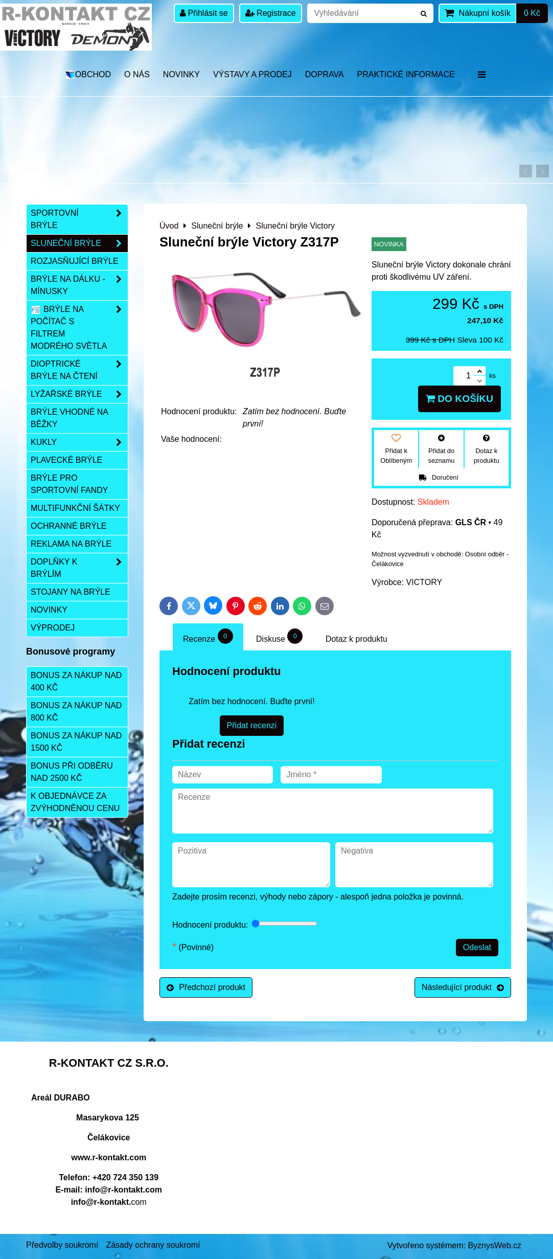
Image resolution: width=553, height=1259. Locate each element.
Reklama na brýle (71, 543)
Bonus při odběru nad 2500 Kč (72, 771)
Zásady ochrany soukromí (153, 1245)
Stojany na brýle (70, 592)
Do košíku (459, 398)
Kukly (79, 442)
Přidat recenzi (252, 725)
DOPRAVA (324, 74)
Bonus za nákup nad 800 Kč (76, 711)
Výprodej (53, 627)
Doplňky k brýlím (79, 568)
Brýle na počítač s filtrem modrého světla (79, 328)
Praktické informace (406, 74)
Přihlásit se (204, 13)
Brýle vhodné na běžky (69, 418)
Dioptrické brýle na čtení (79, 370)
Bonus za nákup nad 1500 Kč (76, 741)
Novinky (181, 74)
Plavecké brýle (66, 460)
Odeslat (477, 947)
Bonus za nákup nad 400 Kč (76, 681)
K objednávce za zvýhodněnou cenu (75, 802)
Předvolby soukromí (62, 1245)
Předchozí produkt (206, 987)
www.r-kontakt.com (108, 1157)
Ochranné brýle (68, 526)
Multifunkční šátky (75, 508)
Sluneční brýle (79, 243)
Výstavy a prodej (252, 74)
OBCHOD (87, 74)
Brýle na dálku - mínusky (79, 285)
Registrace (270, 13)
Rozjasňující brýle (75, 261)
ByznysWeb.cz (494, 1245)
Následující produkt (463, 987)
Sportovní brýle (79, 219)
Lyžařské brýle (79, 394)
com (109, 1202)
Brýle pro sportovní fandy (69, 484)
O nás (137, 74)
